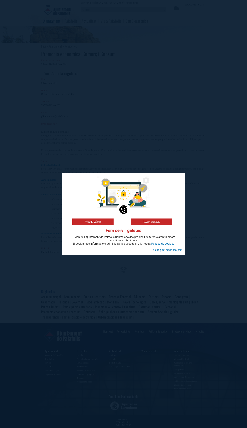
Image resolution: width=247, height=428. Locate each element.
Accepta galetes (151, 221)
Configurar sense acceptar (167, 249)
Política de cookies (162, 244)
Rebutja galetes (93, 221)
